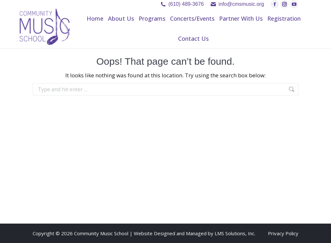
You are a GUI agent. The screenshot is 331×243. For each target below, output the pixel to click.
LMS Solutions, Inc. (235, 233)
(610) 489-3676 (186, 4)
